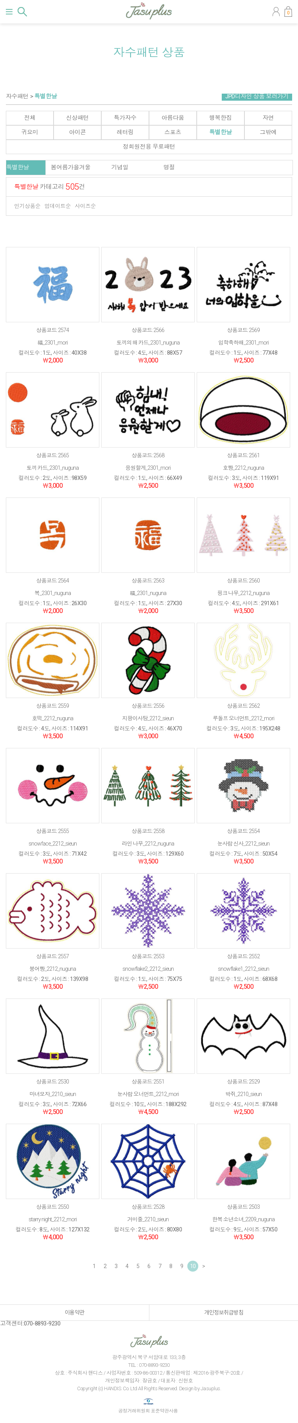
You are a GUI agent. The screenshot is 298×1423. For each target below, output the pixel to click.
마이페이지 (276, 11)
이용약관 (74, 1312)
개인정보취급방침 (223, 1312)
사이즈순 (85, 206)
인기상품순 (27, 206)
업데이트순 (58, 206)
